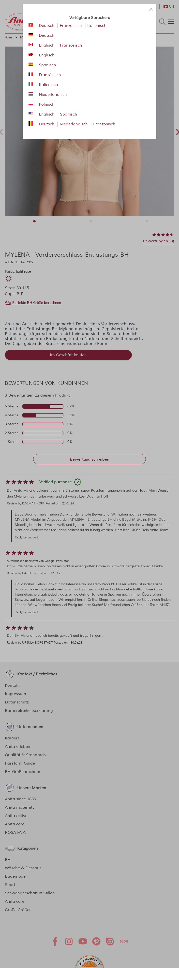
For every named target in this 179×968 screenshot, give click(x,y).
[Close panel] (151, 9)
